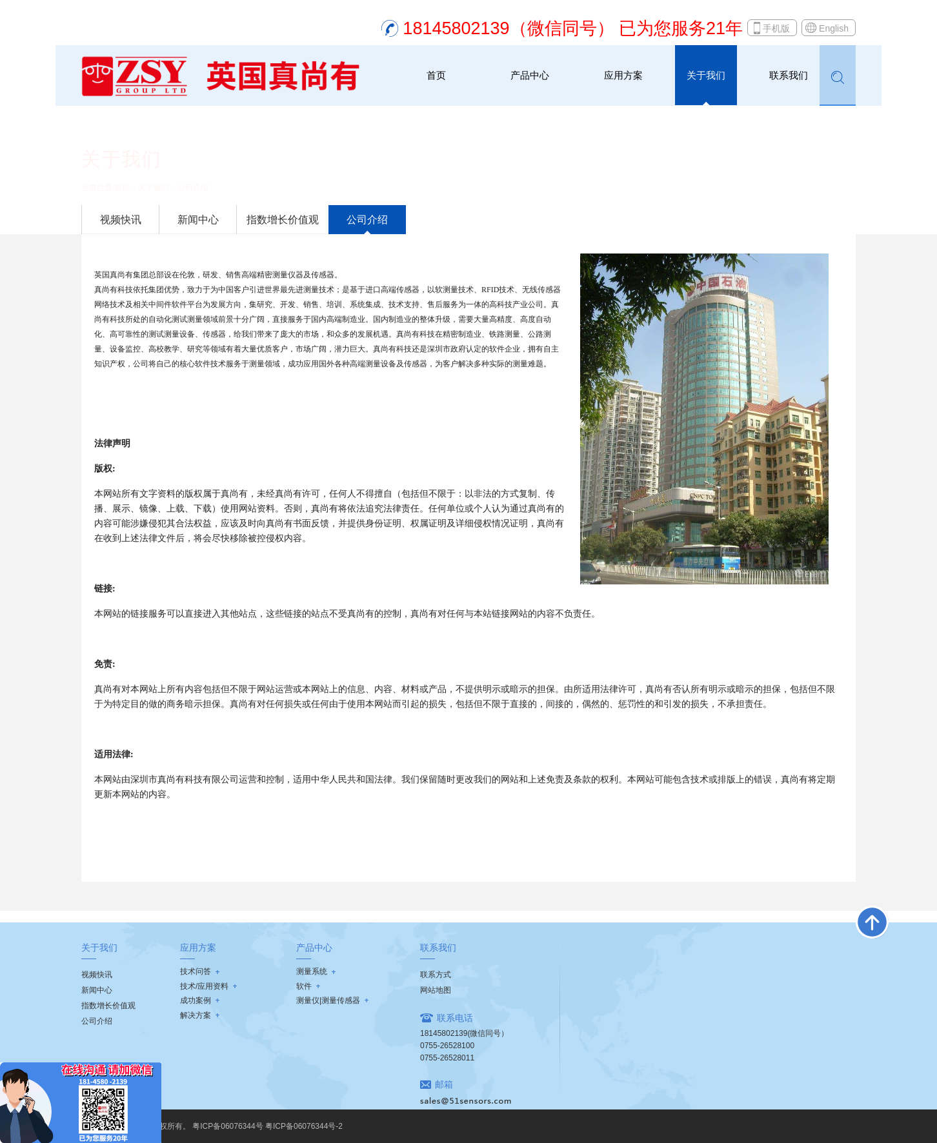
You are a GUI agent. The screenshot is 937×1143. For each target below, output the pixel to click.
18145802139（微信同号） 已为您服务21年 (573, 28)
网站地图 (435, 990)
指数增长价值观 (283, 219)
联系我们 (788, 75)
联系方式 (435, 974)
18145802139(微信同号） (464, 1033)
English (834, 28)
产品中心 (529, 75)
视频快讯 (120, 219)
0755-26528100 (447, 1045)
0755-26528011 (447, 1057)
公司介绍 (192, 187)
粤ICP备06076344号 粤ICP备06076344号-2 (267, 1126)
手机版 (776, 28)
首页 (436, 75)
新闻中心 (198, 219)
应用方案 (623, 75)
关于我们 (706, 75)
